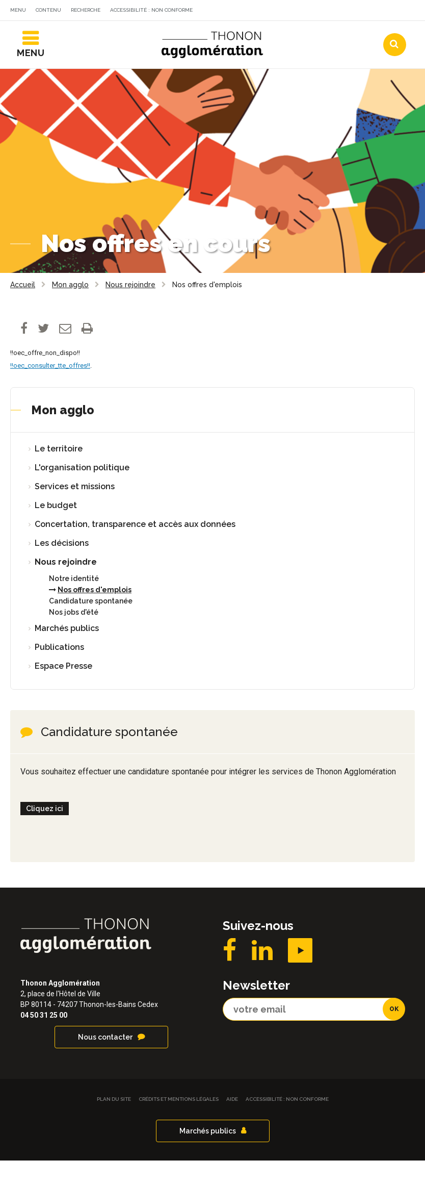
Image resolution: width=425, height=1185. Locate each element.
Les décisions (62, 567)
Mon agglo (62, 434)
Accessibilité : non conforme (151, 10)
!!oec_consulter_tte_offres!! (50, 390)
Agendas (264, 32)
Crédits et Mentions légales (179, 1123)
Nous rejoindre (66, 586)
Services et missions (75, 511)
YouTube (300, 975)
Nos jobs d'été (73, 636)
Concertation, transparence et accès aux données (135, 548)
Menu (18, 10)
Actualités (203, 32)
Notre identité (74, 603)
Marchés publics (67, 653)
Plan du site (114, 1123)
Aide (232, 1123)
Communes (326, 32)
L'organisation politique (82, 492)
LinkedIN (262, 975)
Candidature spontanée (90, 625)
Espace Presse (63, 690)
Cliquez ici (44, 833)
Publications (59, 671)
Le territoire (59, 473)
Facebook (229, 975)
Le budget (56, 530)
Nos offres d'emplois (94, 614)
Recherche (85, 10)
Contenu (48, 10)
